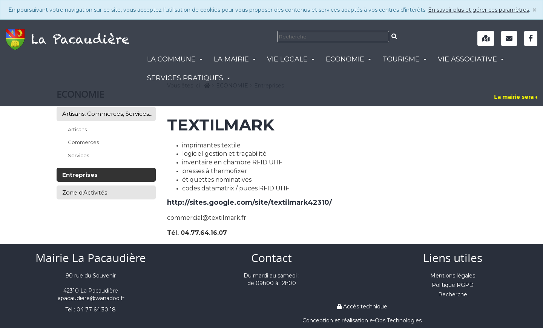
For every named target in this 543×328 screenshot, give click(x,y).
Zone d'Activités (84, 192)
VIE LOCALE (290, 59)
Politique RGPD (453, 285)
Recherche (452, 294)
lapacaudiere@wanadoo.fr (90, 298)
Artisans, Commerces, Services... (107, 113)
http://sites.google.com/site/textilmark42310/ (249, 202)
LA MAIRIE (235, 59)
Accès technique (362, 306)
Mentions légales (452, 275)
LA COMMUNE (174, 59)
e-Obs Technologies (396, 320)
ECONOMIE (348, 59)
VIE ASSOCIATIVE (471, 59)
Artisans (77, 129)
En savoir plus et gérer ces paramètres (478, 9)
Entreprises (80, 174)
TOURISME (404, 59)
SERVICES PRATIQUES (188, 78)
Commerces (83, 142)
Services (78, 155)
